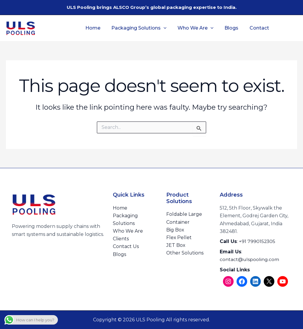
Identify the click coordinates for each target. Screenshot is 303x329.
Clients (121, 239)
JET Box (175, 245)
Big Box (175, 230)
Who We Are (198, 28)
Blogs (232, 28)
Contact (258, 28)
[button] (167, 28)
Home (97, 28)
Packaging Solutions (142, 28)
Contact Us (126, 247)
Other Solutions (185, 253)
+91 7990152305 (257, 241)
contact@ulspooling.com (249, 259)
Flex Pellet (179, 238)
